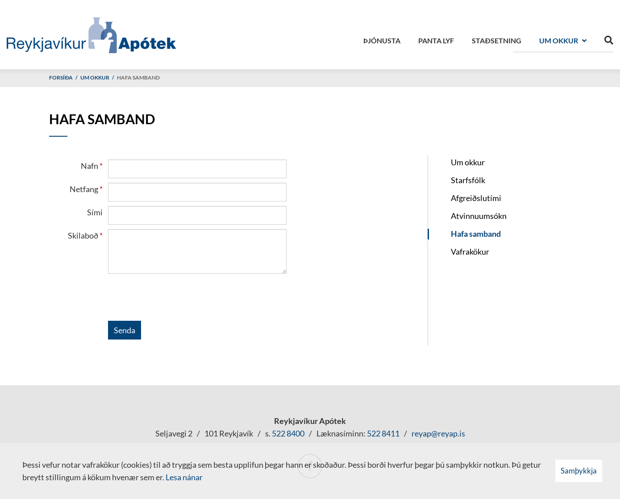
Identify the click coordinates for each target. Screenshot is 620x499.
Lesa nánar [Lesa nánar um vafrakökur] (184, 477)
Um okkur (94, 77)
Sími (95, 212)
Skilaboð (83, 235)
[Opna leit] (609, 38)
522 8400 (288, 433)
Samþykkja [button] (579, 470)
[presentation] (176, 298)
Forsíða (61, 77)
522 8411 (383, 433)
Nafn (89, 166)
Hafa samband (138, 77)
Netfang (84, 189)
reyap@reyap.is (438, 433)
